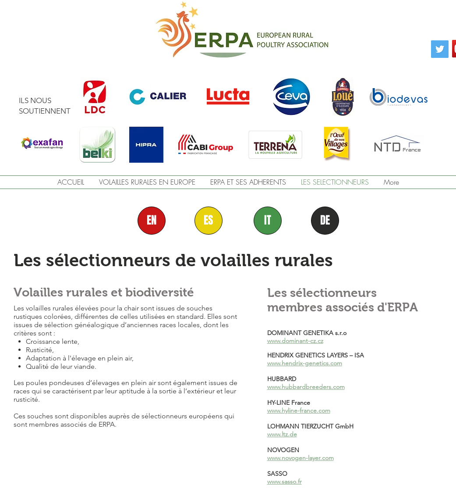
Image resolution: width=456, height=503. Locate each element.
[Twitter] (440, 49)
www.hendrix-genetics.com (304, 363)
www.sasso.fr (284, 481)
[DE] (325, 221)
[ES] (208, 221)
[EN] (152, 221)
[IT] (268, 221)
